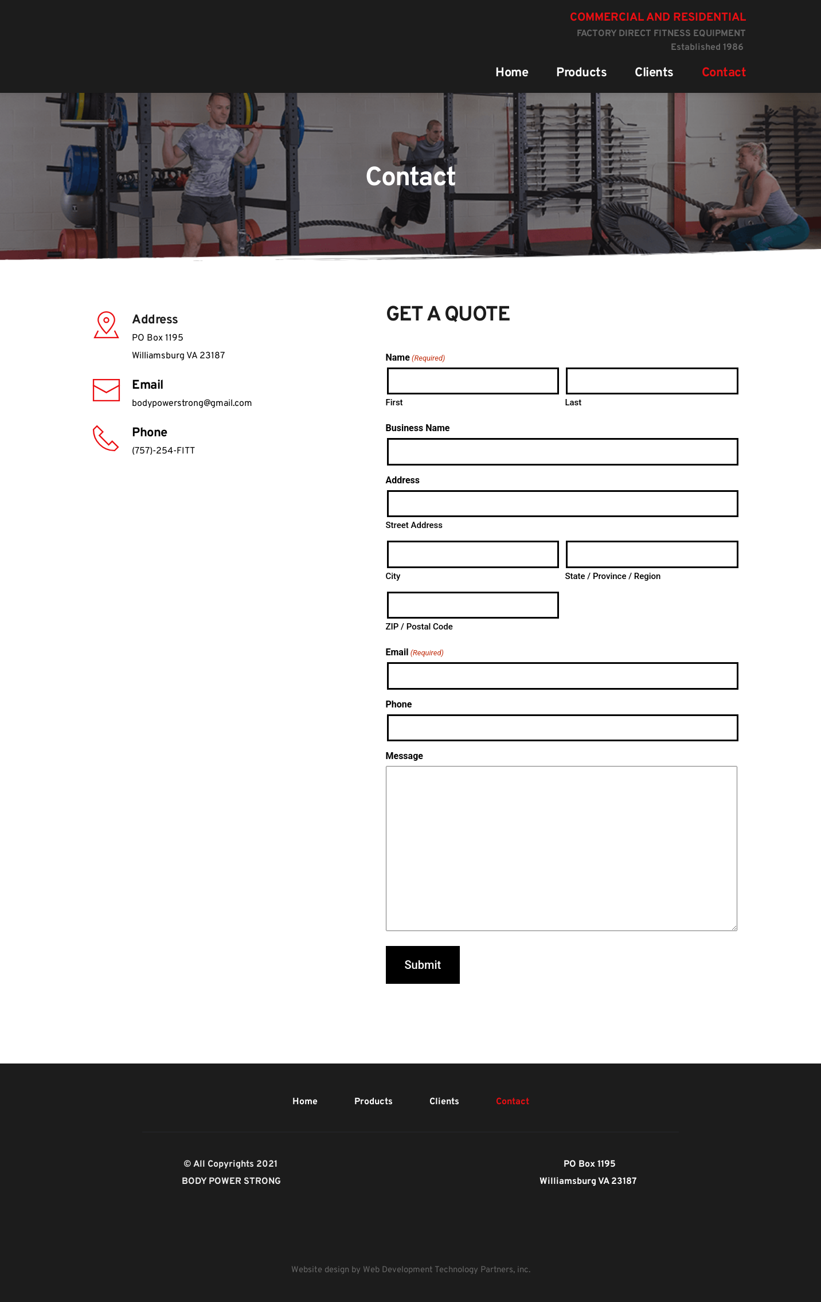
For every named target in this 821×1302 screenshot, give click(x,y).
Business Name (418, 428)
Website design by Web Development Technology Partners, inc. (410, 1270)
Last (573, 402)
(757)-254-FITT (163, 451)
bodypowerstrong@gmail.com (192, 403)
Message (404, 755)
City (393, 576)
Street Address (414, 525)
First (394, 402)
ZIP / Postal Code (419, 626)
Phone (399, 704)
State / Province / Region (612, 576)
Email (415, 652)
